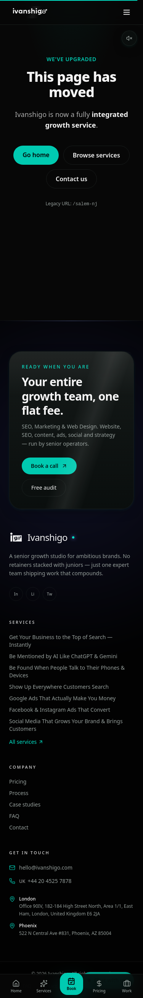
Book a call (49, 465)
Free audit (43, 487)
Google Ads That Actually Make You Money (62, 697)
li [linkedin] (33, 593)
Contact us (71, 179)
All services (26, 741)
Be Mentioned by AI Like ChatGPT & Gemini (63, 655)
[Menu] (126, 12)
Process (18, 792)
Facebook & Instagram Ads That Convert (59, 709)
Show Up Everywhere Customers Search (59, 686)
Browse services (96, 155)
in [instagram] (16, 593)
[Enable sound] (129, 38)
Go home (35, 155)
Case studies (24, 804)
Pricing (17, 781)
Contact (19, 827)
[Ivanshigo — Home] (29, 12)
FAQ (14, 815)
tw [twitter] (49, 593)
